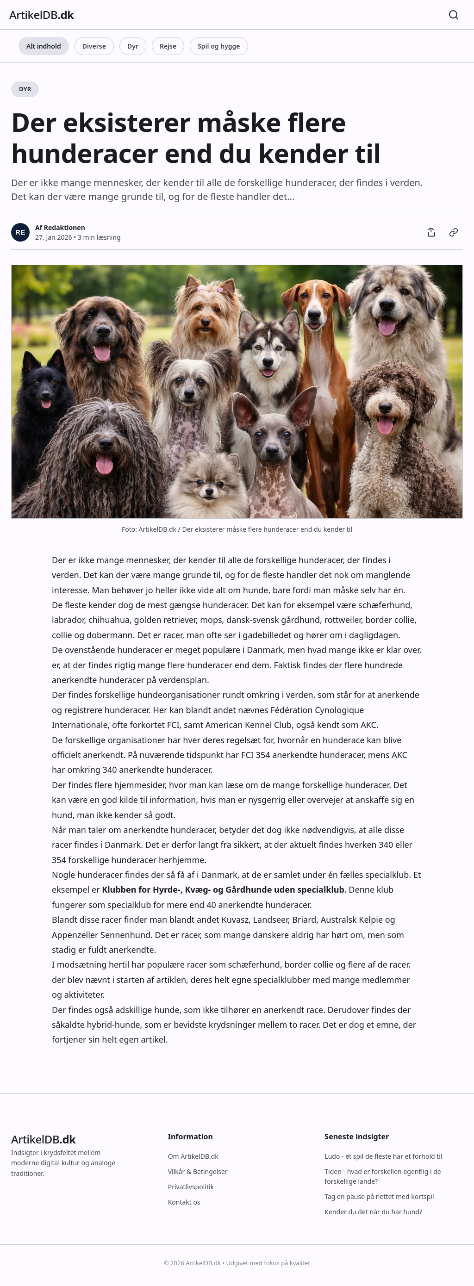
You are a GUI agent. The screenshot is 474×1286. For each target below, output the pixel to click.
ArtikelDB (41, 14)
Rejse (168, 46)
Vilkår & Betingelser (198, 1171)
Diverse (94, 46)
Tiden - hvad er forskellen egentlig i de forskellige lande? (382, 1176)
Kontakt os (184, 1202)
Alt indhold (43, 46)
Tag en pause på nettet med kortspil (379, 1196)
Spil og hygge (219, 46)
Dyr (132, 46)
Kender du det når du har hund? (373, 1211)
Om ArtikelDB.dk (193, 1156)
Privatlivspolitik (191, 1186)
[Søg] (454, 15)
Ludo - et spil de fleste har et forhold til (383, 1156)
